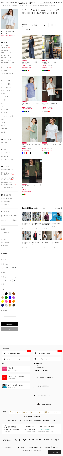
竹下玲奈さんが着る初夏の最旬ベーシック (8, 183)
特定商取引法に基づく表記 (35, 447)
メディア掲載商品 (5, 242)
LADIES (12, 3)
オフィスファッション (7, 159)
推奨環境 (47, 447)
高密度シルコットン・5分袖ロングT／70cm (51, 104)
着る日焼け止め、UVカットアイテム (7, 56)
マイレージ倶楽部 (48, 412)
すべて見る (57, 208)
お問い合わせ (46, 420)
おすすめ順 (34, 25)
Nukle (3, 119)
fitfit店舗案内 (37, 417)
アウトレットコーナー (7, 73)
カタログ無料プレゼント (42, 359)
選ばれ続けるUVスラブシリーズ (7, 51)
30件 (44, 25)
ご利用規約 (8, 447)
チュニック (4, 113)
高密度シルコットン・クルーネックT (31, 186)
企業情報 (55, 447)
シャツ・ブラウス (6, 87)
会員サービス (41, 412)
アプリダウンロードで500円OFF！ (13, 359)
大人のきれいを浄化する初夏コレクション (7, 178)
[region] (31, 2)
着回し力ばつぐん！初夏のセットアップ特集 (7, 62)
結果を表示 (9, 324)
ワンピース (4, 100)
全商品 (3, 132)
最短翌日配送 (19, 412)
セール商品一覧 (5, 232)
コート (3, 122)
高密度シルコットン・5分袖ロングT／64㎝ (31, 145)
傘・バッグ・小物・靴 (7, 116)
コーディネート (5, 204)
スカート (3, 103)
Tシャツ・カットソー (7, 90)
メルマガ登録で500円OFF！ (17, 352)
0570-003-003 (45, 429)
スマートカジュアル (6, 153)
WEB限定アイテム (6, 129)
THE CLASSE (4, 142)
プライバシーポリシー (19, 447)
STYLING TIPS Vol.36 (8, 170)
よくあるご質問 (37, 420)
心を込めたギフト (34, 412)
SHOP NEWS (4, 246)
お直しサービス (26, 412)
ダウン (3, 125)
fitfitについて (22, 420)
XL (15, 277)
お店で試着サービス (57, 412)
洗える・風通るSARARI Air (5, 46)
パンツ (3, 93)
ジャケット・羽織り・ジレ (8, 84)
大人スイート (4, 156)
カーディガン (4, 106)
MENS (17, 3)
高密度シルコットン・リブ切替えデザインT (31, 104)
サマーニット (4, 109)
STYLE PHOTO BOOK (7, 198)
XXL (15, 280)
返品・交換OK (12, 412)
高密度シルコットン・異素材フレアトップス (31, 62)
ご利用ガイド (4, 412)
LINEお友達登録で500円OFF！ (48, 352)
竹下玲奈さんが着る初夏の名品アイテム (7, 173)
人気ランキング (5, 70)
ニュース (53, 420)
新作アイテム (6, 67)
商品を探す (55, 452)
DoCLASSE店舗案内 (27, 417)
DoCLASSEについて (12, 420)
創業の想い (29, 420)
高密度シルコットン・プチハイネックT (51, 145)
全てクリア (9, 329)
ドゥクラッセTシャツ (8, 188)
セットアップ (4, 97)
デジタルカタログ (6, 201)
